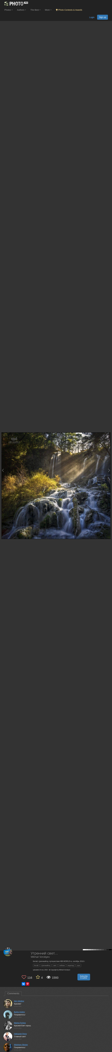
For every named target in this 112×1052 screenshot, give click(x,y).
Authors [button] (21, 10)
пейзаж (62, 965)
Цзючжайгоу (45, 965)
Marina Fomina (20, 1023)
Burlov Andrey (19, 1012)
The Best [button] (35, 10)
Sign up (102, 17)
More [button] (48, 10)
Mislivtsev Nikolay (21, 1045)
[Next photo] (109, 470)
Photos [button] (8, 10)
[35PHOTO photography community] (16, 3)
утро (78, 965)
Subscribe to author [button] (84, 977)
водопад (71, 965)
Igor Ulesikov (19, 1001)
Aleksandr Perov (20, 1034)
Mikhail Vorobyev (40, 957)
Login (91, 17)
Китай (36, 965)
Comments (13, 993)
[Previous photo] (3, 470)
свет (54, 965)
